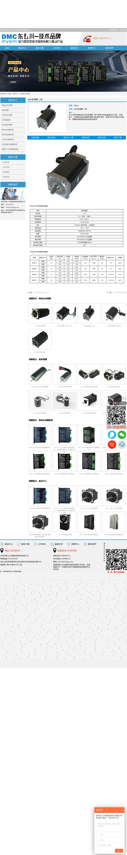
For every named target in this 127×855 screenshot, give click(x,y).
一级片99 (106, 582)
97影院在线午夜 (65, 637)
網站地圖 (124, 30)
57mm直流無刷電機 (64, 413)
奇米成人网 (78, 595)
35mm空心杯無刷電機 (64, 387)
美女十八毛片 (33, 618)
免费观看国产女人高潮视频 (46, 607)
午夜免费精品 (84, 620)
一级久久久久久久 (105, 610)
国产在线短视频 (5, 631)
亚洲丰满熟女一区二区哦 (75, 652)
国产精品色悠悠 (85, 605)
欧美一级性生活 (116, 620)
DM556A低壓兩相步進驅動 (114, 474)
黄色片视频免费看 (14, 601)
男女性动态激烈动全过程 (32, 605)
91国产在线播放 (75, 646)
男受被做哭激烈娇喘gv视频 (109, 601)
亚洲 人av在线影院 (36, 614)
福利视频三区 (39, 590)
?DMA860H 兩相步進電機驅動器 (39, 447)
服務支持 (74, 48)
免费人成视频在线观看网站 (20, 631)
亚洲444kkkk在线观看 (57, 622)
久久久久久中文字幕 (22, 588)
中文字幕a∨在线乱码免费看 (110, 595)
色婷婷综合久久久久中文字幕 (79, 654)
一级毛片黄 (94, 627)
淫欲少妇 (11, 603)
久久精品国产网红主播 (48, 597)
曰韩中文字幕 (76, 607)
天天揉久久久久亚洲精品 (87, 624)
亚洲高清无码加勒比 (108, 607)
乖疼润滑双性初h (9, 612)
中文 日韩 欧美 (20, 633)
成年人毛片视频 (93, 603)
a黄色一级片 (62, 584)
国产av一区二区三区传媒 (28, 582)
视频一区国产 (81, 622)
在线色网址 (21, 607)
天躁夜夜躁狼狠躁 (59, 603)
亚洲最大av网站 (9, 599)
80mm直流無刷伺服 (113, 387)
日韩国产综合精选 (95, 597)
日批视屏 (110, 616)
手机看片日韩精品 (23, 654)
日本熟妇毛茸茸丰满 (13, 659)
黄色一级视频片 (68, 650)
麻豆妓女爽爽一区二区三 (29, 601)
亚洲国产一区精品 (96, 637)
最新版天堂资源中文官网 (48, 593)
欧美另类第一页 (18, 597)
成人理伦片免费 (74, 644)
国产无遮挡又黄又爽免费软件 (83, 635)
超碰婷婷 (104, 599)
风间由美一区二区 (109, 584)
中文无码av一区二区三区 (64, 635)
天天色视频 (42, 601)
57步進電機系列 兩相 (120, 292)
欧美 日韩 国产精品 (35, 588)
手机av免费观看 (31, 620)
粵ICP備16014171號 (14, 565)
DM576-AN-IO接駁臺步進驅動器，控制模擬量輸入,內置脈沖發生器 (64, 450)
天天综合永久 (11, 610)
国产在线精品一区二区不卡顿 (24, 622)
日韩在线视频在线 (21, 603)
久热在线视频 (54, 605)
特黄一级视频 (120, 629)
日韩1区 (47, 590)
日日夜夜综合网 (31, 607)
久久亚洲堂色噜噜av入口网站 (69, 605)
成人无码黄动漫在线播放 (54, 650)
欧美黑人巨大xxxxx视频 (66, 595)
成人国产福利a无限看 (117, 582)
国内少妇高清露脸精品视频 (44, 610)
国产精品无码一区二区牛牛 (11, 642)
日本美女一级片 (119, 616)
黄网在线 (33, 654)
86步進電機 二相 (89, 326)
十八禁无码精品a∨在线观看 (25, 612)
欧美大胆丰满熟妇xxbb (17, 644)
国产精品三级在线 (86, 618)
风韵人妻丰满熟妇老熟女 (81, 629)
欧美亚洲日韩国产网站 (43, 599)
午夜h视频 (40, 620)
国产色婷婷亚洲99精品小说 (32, 646)
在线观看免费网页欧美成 (40, 642)
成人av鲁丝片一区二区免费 (14, 637)
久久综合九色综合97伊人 (65, 656)
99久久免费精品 (62, 597)
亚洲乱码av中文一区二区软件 (40, 631)
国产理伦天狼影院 (74, 642)
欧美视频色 (20, 595)
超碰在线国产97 (70, 622)
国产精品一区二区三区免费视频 (36, 633)
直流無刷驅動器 (8, 135)
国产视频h (97, 595)
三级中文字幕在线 (41, 652)
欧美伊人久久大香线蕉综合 (108, 590)
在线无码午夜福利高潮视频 (34, 586)
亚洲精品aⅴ (50, 601)
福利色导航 (121, 588)
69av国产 (66, 601)
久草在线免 (65, 646)
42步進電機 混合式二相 (41, 292)
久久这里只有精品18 (15, 652)
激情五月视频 (95, 599)
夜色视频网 (45, 605)
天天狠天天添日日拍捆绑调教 (78, 597)
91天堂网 (118, 656)
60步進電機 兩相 (39, 352)
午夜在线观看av (92, 590)
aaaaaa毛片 (89, 614)
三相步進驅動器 (8, 139)
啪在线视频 (10, 633)
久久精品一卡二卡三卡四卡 (80, 637)
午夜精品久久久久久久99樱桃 (103, 635)
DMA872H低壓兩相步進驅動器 (39, 474)
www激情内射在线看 (24, 593)
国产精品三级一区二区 (87, 644)
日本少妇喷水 (69, 659)
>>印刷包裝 (5, 162)
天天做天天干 (72, 631)
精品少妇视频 (58, 612)
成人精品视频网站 (20, 639)
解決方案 (40, 48)
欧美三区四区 (94, 593)
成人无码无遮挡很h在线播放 (16, 635)
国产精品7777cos (10, 654)
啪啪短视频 (18, 584)
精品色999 (61, 659)
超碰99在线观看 (32, 639)
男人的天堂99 (62, 652)
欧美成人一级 (114, 639)
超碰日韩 (110, 599)
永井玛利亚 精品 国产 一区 (66, 648)
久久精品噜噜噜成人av (9, 607)
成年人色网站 (52, 652)
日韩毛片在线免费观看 (77, 614)
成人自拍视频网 (80, 650)
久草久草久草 (11, 595)
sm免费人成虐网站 (94, 607)
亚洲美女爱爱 (4, 644)
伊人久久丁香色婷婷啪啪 (51, 624)
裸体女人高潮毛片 (96, 654)
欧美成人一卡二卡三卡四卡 (53, 620)
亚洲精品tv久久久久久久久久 (85, 648)
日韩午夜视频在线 (50, 629)
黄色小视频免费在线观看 (71, 620)
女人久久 (76, 610)
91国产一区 (36, 584)
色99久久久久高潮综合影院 (110, 597)
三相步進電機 (7, 115)
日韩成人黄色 (64, 614)
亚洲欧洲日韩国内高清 (49, 627)
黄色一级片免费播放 (13, 650)
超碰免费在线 (82, 590)
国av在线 (62, 633)
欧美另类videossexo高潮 (32, 595)
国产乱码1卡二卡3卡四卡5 (14, 605)
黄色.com (40, 603)
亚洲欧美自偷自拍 (80, 639)
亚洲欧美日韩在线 (102, 624)
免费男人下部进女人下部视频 (67, 593)
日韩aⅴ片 (85, 607)
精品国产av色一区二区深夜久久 (47, 654)
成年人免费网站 (53, 633)
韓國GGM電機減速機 (10, 149)
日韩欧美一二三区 (93, 601)
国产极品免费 (84, 610)
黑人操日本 (97, 631)
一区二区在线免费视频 (93, 622)
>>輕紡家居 (5, 177)
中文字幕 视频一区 (120, 642)
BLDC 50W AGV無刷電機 (113, 508)
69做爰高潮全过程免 (74, 599)
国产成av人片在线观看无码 (25, 610)
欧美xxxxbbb (32, 603)
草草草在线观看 (108, 654)
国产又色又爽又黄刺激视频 (63, 610)
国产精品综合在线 (73, 584)
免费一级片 (35, 593)
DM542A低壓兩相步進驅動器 (64, 474)
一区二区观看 (102, 629)
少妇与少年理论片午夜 (51, 637)
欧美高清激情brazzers (66, 639)
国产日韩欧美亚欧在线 (73, 582)
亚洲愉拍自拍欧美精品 (107, 633)
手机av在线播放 (64, 654)
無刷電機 (5, 110)
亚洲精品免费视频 (62, 644)
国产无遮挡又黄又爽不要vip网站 (30, 627)
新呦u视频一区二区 (6, 616)
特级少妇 (44, 644)
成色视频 (21, 586)
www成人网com (113, 648)
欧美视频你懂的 (87, 595)
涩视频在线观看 (119, 654)
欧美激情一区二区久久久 (8, 593)
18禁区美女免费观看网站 (104, 650)
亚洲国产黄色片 (119, 599)
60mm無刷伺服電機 (39, 413)
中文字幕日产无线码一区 (60, 618)
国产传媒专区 (25, 659)
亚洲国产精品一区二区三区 (58, 642)
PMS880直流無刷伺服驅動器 (113, 535)
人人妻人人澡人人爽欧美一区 (18, 629)
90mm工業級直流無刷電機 (89, 387)
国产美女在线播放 (76, 612)
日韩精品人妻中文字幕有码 (90, 633)
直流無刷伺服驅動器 (9, 144)
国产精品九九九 (118, 612)
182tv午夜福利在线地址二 (91, 612)
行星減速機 (6, 120)
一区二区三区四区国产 (69, 590)
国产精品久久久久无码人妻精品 (112, 622)
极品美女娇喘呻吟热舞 (64, 629)
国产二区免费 (52, 648)
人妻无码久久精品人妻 (47, 635)
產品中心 (22, 48)
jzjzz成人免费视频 (63, 627)
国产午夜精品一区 (103, 639)
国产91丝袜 (47, 586)
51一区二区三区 (109, 652)
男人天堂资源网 (51, 656)
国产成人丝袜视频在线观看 (105, 644)
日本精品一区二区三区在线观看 (76, 603)
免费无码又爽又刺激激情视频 (80, 627)
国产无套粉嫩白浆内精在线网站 (103, 586)
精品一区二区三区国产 (94, 584)
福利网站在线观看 (29, 652)
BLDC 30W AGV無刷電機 (89, 508)
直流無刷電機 (7, 125)
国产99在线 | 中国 (119, 614)
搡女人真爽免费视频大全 (83, 656)
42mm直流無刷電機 (89, 413)
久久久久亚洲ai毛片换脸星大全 (54, 582)
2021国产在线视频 (84, 593)
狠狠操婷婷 (53, 595)
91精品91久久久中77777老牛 (94, 652)
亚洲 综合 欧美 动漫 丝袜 (78, 601)
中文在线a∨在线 (100, 646)
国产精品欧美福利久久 (33, 644)
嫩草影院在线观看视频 (38, 659)
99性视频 (41, 582)
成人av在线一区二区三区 (51, 588)
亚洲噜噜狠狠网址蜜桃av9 (111, 659)
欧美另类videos (26, 642)
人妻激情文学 (90, 650)
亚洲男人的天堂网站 (99, 618)
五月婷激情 (10, 588)
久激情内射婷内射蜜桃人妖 (66, 616)
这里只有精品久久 (11, 586)
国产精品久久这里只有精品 (13, 646)
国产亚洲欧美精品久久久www (25, 599)
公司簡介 (57, 48)
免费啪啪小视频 (34, 616)
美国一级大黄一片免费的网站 (34, 637)
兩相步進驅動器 (8, 130)
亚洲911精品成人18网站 (114, 618)
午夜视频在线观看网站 (75, 588)
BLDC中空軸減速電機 (64, 535)
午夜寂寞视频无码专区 (58, 599)
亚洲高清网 (71, 586)
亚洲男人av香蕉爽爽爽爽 (49, 584)
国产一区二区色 (101, 616)
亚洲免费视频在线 (110, 588)
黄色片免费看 (79, 659)
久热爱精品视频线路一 (42, 622)
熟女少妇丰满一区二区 (36, 629)
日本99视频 (112, 629)
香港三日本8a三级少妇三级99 (85, 616)
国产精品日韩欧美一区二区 (69, 624)
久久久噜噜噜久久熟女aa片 (108, 603)
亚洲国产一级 (40, 650)
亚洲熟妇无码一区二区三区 (24, 661)
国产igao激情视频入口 (28, 650)
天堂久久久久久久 (102, 648)
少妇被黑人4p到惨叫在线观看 (110, 593)
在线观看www (94, 610)
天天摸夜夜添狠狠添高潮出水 (94, 588)
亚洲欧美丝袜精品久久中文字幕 (92, 582)
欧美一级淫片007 (28, 648)
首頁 (7, 48)
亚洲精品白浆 (121, 590)
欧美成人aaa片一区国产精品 (112, 637)
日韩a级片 (82, 584)
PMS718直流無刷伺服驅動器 (89, 535)
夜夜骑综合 (58, 601)
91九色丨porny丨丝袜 (88, 642)
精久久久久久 (74, 618)
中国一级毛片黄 (52, 659)
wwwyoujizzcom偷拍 (33, 635)
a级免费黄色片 (19, 590)
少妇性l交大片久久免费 (32, 597)
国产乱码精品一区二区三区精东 (112, 631)
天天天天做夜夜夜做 (88, 646)
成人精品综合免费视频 (21, 616)
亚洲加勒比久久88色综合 (51, 614)
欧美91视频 (94, 629)
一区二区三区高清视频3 (48, 616)
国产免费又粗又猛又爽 (63, 607)
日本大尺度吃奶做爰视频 (107, 627)
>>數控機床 (5, 172)
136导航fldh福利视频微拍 (99, 605)
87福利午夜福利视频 (45, 618)
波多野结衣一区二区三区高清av (17, 656)
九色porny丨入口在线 (99, 656)
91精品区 (119, 652)
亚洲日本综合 (47, 603)
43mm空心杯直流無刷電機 (39, 387)
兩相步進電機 (25, 94)
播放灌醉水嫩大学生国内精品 (10, 582)
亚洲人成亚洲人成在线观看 (44, 612)
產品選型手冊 (114, 30)
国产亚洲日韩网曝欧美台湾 (20, 614)
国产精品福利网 (9, 661)
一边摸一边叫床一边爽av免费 (103, 614)
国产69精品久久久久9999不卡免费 (30, 624)
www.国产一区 (91, 639)
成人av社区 (63, 631)
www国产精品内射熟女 (59, 586)
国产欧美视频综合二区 (85, 631)
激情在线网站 (54, 631)
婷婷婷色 (16, 627)
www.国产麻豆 (29, 590)
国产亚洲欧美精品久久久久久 (48, 639)
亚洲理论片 (63, 588)
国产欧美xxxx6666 (107, 612)
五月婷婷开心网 (56, 590)
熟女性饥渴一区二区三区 (84, 586)
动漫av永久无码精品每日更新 (18, 618)
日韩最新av (52, 644)
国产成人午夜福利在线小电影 (12, 648)
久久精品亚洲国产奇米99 (37, 656)
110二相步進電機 (39, 326)
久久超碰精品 (27, 584)
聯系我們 (109, 48)
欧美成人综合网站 (115, 624)
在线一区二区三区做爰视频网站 (14, 620)
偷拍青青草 (110, 656)
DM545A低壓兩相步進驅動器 (89, 474)
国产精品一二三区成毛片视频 (51, 646)
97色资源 (66, 612)
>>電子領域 (5, 167)
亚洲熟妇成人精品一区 (73, 633)
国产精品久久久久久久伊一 (104, 642)
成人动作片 (45, 595)
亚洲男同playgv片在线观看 (93, 659)
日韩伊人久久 (85, 599)
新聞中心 (92, 48)
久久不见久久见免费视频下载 (100, 620)
